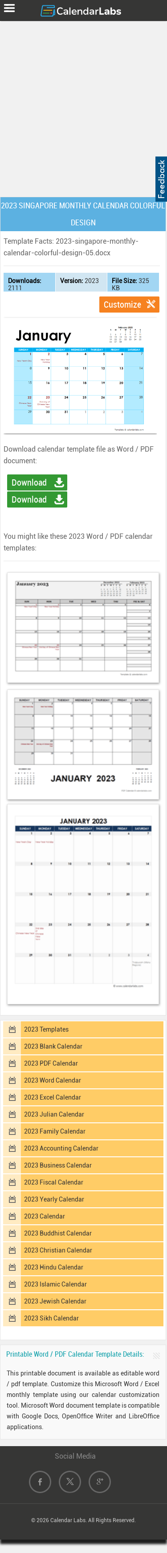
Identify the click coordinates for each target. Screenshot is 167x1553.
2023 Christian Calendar (58, 1250)
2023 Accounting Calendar (61, 1148)
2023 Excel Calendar (52, 1097)
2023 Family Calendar (55, 1131)
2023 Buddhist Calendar (58, 1233)
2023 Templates (46, 1029)
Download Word (29, 484)
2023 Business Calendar (58, 1165)
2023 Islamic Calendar (55, 1284)
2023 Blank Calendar (53, 1046)
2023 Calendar (44, 1216)
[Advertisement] (83, 107)
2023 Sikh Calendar (51, 1318)
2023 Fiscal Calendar (53, 1182)
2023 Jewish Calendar (55, 1301)
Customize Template (122, 306)
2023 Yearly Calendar (54, 1199)
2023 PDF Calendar (51, 1063)
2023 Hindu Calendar (53, 1267)
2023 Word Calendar (52, 1080)
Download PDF (29, 501)
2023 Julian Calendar (54, 1114)
